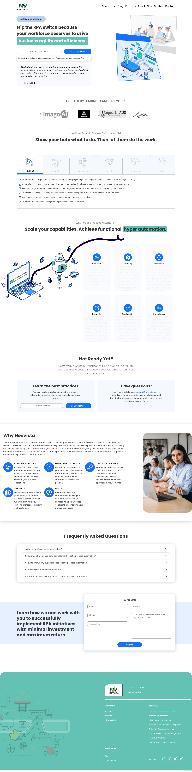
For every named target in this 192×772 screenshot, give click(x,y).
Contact (170, 6)
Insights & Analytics (157, 739)
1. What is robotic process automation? (96, 550)
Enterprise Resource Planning (161, 730)
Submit (129, 646)
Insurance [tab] (136, 166)
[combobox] (107, 625)
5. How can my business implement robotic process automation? (96, 578)
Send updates (78, 407)
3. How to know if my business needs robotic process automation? (96, 564)
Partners (130, 6)
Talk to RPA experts (77, 51)
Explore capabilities (31, 18)
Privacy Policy (110, 722)
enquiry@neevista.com (147, 393)
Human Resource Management (162, 744)
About (141, 6)
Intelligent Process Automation (162, 713)
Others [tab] (162, 166)
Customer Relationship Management (165, 735)
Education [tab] (109, 166)
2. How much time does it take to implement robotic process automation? (96, 557)
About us (108, 713)
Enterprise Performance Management (165, 726)
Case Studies (155, 6)
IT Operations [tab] (82, 166)
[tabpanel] (96, 193)
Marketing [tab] (56, 166)
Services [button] (107, 6)
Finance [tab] (30, 166)
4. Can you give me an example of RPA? (96, 571)
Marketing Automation (158, 717)
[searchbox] (108, 625)
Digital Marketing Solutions (160, 722)
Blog (120, 6)
